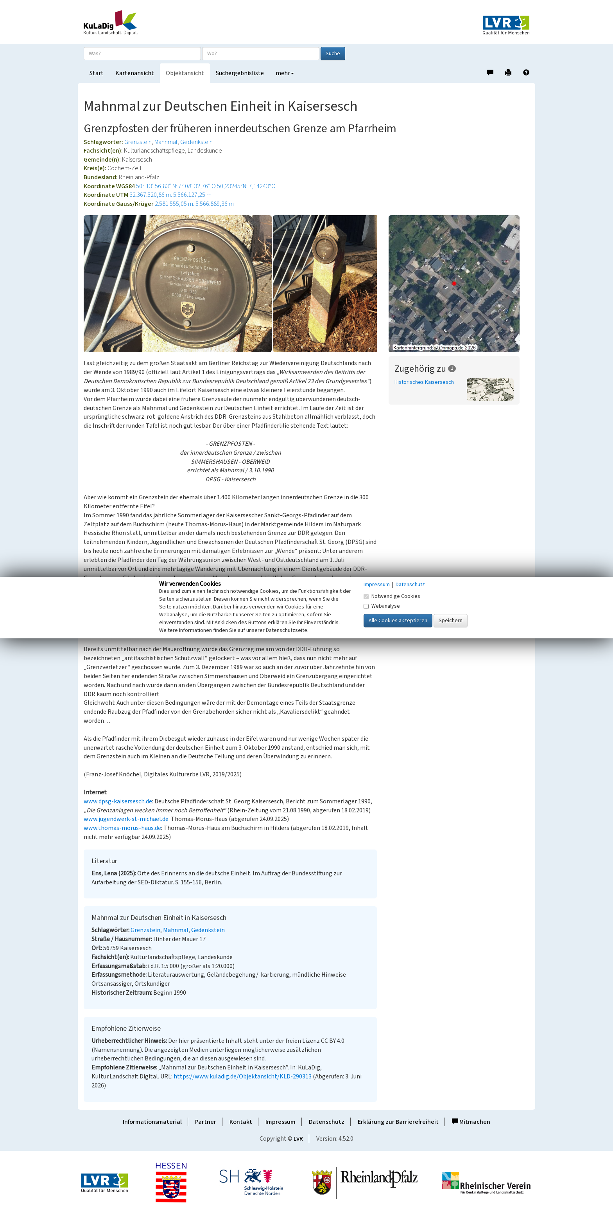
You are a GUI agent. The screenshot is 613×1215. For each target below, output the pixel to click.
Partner (205, 1122)
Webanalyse (382, 606)
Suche (333, 54)
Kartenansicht (134, 73)
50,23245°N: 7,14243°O (246, 186)
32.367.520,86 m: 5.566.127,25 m (170, 195)
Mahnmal (165, 142)
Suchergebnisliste (240, 73)
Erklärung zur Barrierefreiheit (398, 1122)
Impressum (280, 1122)
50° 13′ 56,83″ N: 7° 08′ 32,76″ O (176, 186)
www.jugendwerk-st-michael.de (126, 819)
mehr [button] (285, 73)
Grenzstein (138, 142)
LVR (298, 1138)
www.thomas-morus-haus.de (122, 828)
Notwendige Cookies (392, 596)
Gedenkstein (196, 142)
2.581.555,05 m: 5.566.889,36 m (194, 204)
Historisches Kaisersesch (424, 382)
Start (97, 73)
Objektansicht (185, 73)
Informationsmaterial (152, 1122)
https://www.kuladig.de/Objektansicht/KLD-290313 (243, 1076)
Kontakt (240, 1122)
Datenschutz (326, 1122)
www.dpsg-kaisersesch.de (118, 801)
